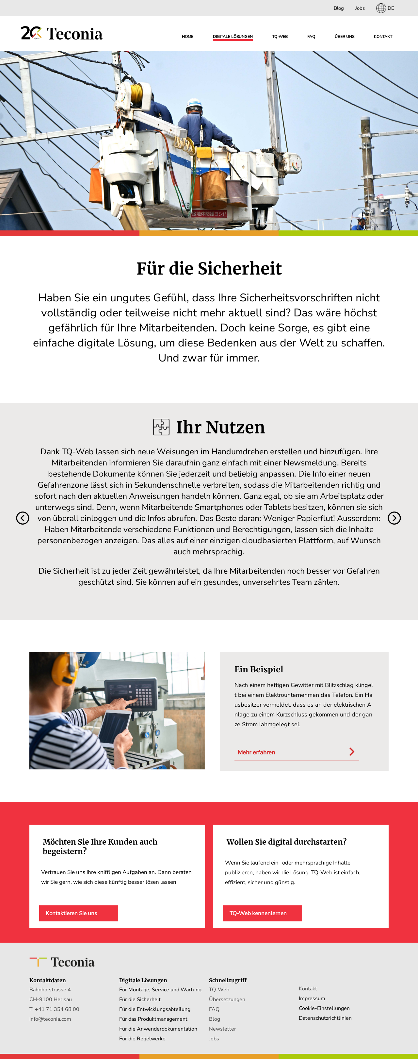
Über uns (344, 36)
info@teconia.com (50, 1019)
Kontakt (383, 36)
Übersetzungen (227, 999)
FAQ (311, 36)
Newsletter (222, 1029)
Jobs (360, 8)
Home (187, 36)
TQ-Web (219, 989)
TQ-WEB (280, 36)
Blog (339, 8)
